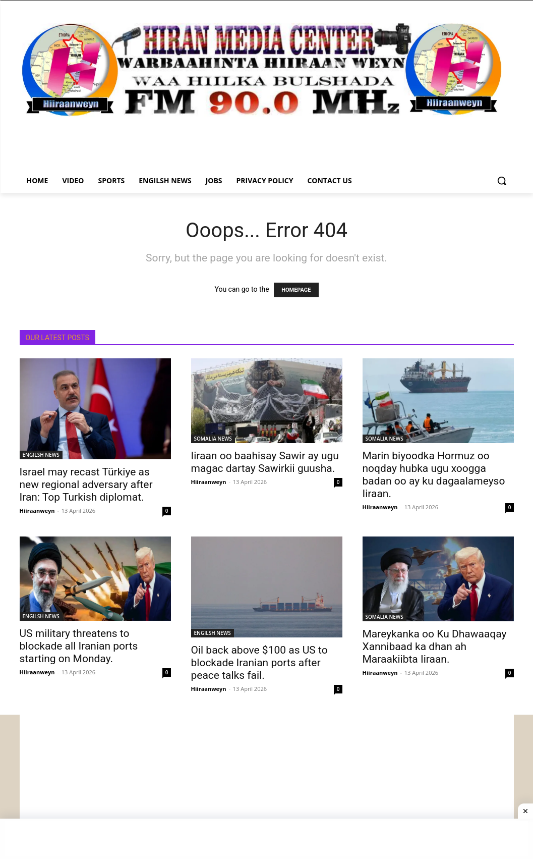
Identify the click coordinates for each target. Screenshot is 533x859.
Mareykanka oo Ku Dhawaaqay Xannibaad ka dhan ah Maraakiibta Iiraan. (435, 646)
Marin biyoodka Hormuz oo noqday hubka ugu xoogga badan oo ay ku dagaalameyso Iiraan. (434, 475)
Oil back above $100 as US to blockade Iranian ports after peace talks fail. (259, 662)
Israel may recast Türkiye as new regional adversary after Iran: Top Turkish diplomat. (86, 484)
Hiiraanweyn (37, 510)
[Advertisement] (267, 785)
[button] (502, 181)
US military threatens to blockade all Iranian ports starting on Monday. (79, 646)
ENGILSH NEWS (41, 454)
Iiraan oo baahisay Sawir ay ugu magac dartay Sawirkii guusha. (265, 462)
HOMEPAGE (296, 290)
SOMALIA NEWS (213, 438)
